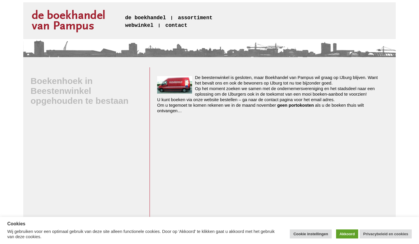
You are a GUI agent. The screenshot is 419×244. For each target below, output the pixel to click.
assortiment (195, 18)
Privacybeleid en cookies (385, 234)
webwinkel (139, 25)
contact (176, 25)
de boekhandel (145, 18)
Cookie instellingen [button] (310, 234)
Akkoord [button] (347, 234)
